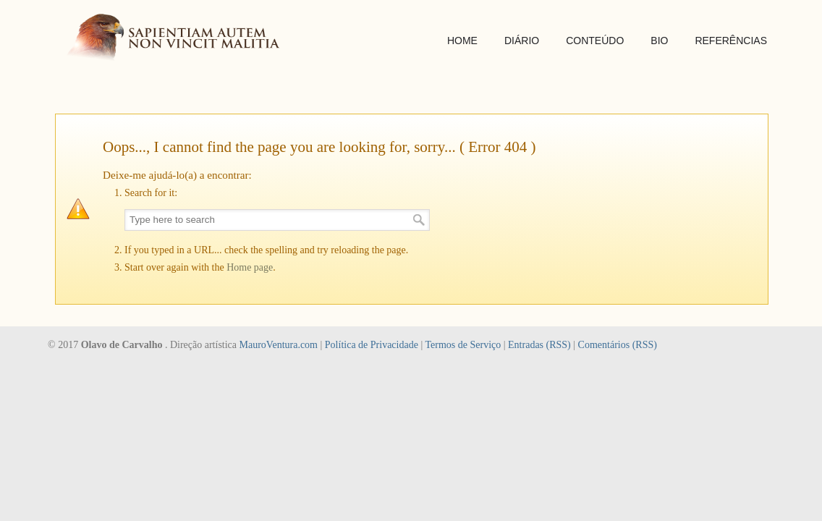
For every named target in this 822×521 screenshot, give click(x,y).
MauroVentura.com (279, 344)
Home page (249, 267)
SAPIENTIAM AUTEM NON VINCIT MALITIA (178, 38)
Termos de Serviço (463, 344)
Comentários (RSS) (617, 344)
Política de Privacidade (371, 344)
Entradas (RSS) (539, 344)
